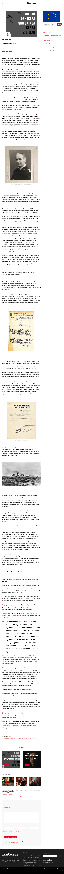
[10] (7, 521)
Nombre (5, 825)
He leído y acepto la (11, 831)
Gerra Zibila (5, 739)
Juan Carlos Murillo (33, 738)
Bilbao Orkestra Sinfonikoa (23, 738)
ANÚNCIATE (46, 853)
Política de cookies (48, 862)
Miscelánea (6, 756)
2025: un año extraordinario (21, 790)
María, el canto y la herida (35, 790)
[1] (17, 69)
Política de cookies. (41, 869)
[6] (19, 304)
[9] (8, 506)
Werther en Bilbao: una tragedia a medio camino (52, 47)
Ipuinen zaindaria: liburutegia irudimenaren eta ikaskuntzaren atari (8, 791)
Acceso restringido (48, 860)
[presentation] (29, 832)
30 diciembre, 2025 (21, 792)
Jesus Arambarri (6, 738)
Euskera (10, 756)
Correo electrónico (20, 825)
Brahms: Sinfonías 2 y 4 (47, 40)
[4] (21, 244)
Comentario (6, 811)
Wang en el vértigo (46, 43)
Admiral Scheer (13, 738)
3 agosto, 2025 (32, 792)
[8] (24, 502)
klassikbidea (21, 747)
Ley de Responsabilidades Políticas (29, 613)
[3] (38, 116)
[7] (22, 497)
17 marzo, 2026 (5, 794)
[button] (20, 796)
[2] (32, 86)
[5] (8, 289)
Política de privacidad (15, 831)
